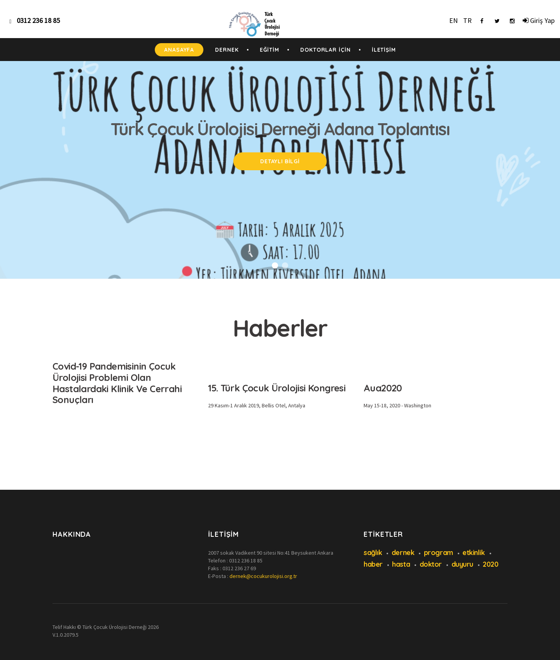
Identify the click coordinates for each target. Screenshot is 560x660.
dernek (403, 552)
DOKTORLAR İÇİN (325, 49)
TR (467, 20)
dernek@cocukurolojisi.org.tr (263, 576)
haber (373, 564)
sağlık (373, 552)
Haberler (280, 327)
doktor (431, 564)
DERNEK (226, 49)
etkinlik (473, 552)
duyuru (462, 564)
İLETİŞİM (384, 49)
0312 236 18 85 (245, 560)
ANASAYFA (179, 49)
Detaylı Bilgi (279, 161)
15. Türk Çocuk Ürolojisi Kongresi (276, 388)
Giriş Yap (539, 20)
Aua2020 (383, 388)
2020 (490, 564)
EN (453, 20)
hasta (401, 564)
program (438, 552)
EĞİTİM (269, 49)
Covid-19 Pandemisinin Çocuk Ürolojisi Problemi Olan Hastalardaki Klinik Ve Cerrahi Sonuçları (117, 382)
